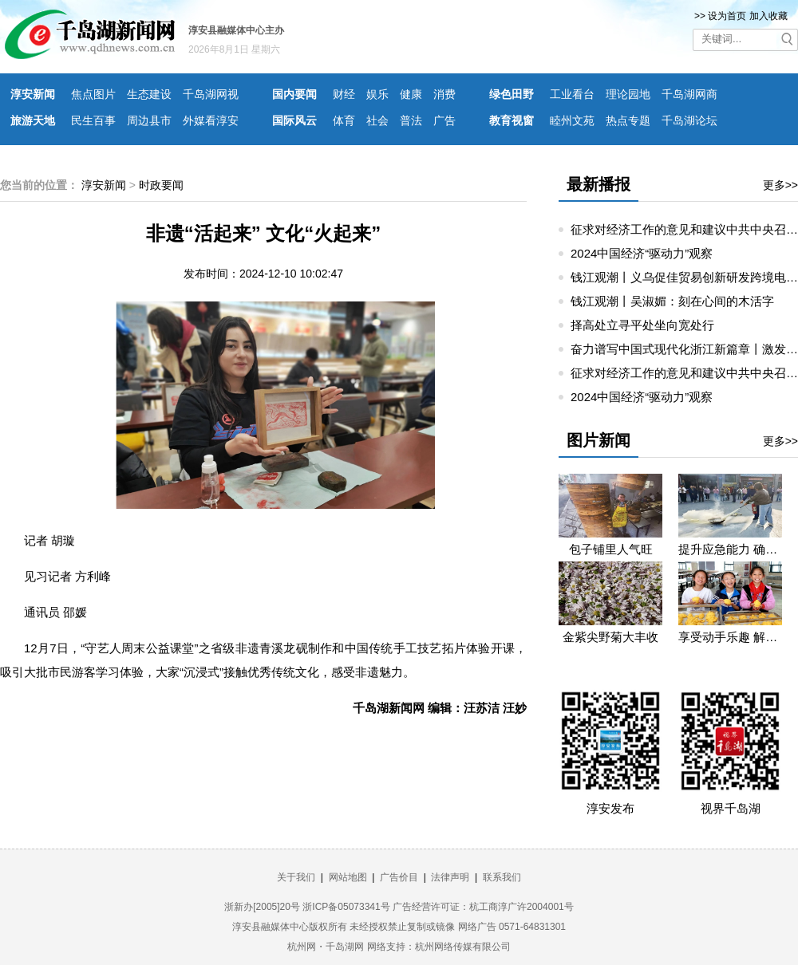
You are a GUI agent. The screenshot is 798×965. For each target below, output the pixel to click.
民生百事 (93, 120)
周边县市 (149, 120)
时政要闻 (161, 185)
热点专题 (628, 120)
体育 (344, 120)
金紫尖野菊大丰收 (610, 637)
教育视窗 (511, 120)
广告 (444, 120)
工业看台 (572, 94)
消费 (444, 94)
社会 (377, 120)
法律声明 (450, 877)
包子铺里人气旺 (611, 549)
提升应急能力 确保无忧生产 (730, 549)
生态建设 (149, 94)
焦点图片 (93, 94)
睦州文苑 (572, 120)
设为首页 (727, 16)
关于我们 (296, 877)
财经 (344, 94)
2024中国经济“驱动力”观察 (642, 253)
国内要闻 (294, 94)
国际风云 (294, 120)
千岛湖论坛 (689, 120)
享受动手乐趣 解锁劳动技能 (730, 637)
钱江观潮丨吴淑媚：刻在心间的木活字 (672, 301)
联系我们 (502, 877)
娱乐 (377, 94)
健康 (411, 94)
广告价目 (399, 877)
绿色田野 (511, 94)
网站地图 (348, 877)
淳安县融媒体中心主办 (236, 30)
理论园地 (628, 94)
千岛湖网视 (211, 94)
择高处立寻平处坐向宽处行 (642, 325)
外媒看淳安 (211, 120)
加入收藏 (768, 16)
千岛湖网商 (689, 94)
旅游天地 (32, 120)
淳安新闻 (32, 94)
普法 (411, 120)
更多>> (780, 185)
